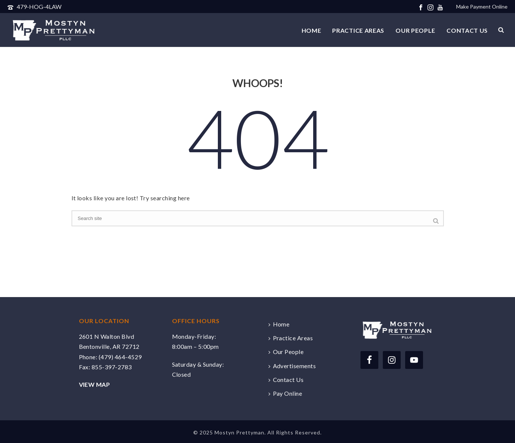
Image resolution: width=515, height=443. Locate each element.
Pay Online (285, 393)
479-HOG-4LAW (39, 6)
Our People (415, 30)
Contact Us (467, 30)
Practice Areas (358, 30)
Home (311, 30)
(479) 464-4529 (120, 356)
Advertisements (292, 365)
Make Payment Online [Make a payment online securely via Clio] (482, 6)
